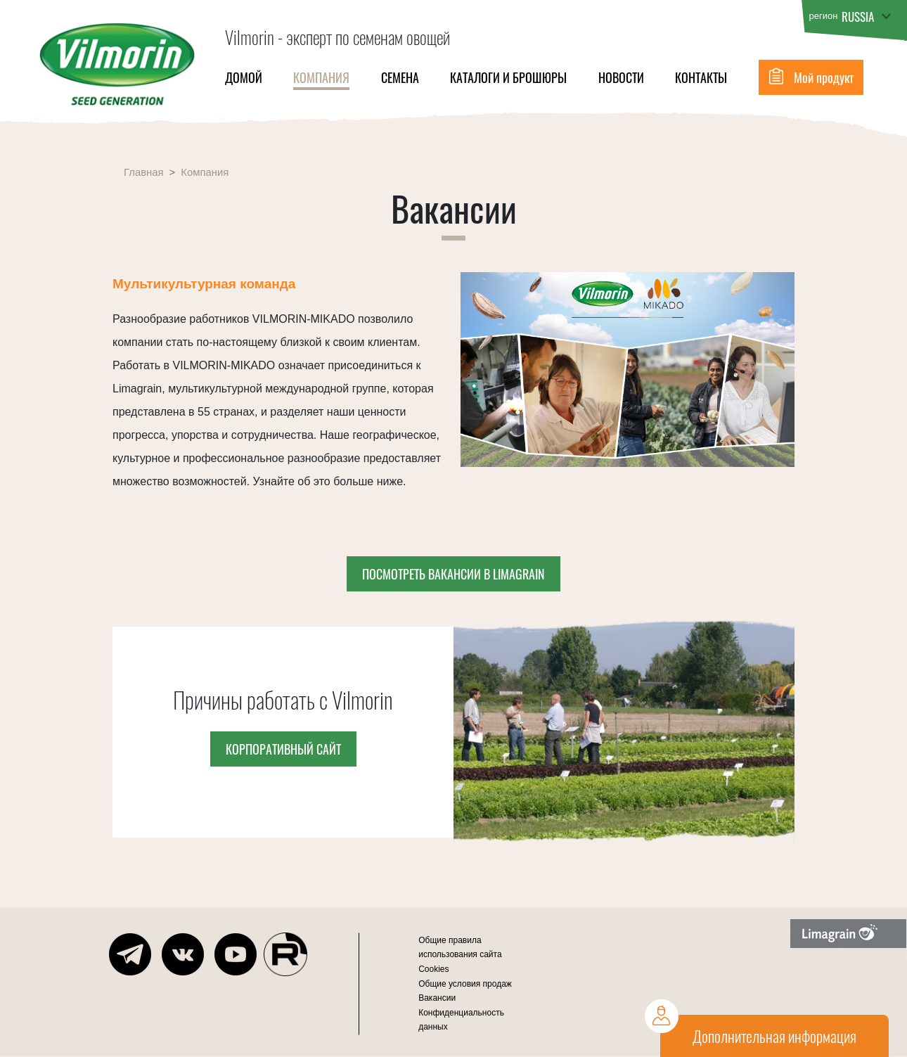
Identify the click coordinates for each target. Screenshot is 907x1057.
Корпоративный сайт (283, 749)
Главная (144, 172)
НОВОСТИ (621, 77)
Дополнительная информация (774, 1036)
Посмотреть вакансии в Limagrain (453, 574)
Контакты (701, 77)
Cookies (433, 969)
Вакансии (437, 998)
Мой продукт (824, 77)
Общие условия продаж (465, 984)
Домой (243, 77)
